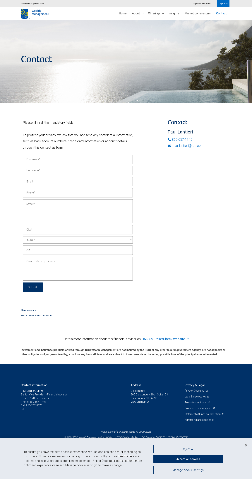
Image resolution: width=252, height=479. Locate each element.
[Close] (246, 445)
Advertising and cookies (198, 420)
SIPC (182, 437)
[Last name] (78, 170)
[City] (78, 229)
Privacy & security (195, 390)
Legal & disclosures (195, 396)
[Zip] (78, 250)
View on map (138, 401)
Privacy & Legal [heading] (195, 385)
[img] (126, 61)
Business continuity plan (198, 408)
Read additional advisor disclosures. (37, 315)
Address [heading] (136, 385)
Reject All (188, 449)
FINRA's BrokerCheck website (163, 339)
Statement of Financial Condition (203, 414)
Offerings (156, 13)
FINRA (171, 437)
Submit (33, 287)
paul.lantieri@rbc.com (185, 145)
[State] (78, 240)
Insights (174, 13)
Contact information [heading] (34, 385)
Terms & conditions (196, 402)
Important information (202, 3)
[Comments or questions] (78, 269)
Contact (221, 13)
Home (122, 13)
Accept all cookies (188, 459)
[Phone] (78, 192)
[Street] (78, 211)
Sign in (223, 3)
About (137, 13)
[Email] (78, 181)
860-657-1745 (180, 139)
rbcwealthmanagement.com (32, 3)
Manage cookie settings (188, 470)
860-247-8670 (34, 405)
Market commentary (198, 13)
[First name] (78, 159)
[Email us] (22, 409)
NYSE (159, 437)
